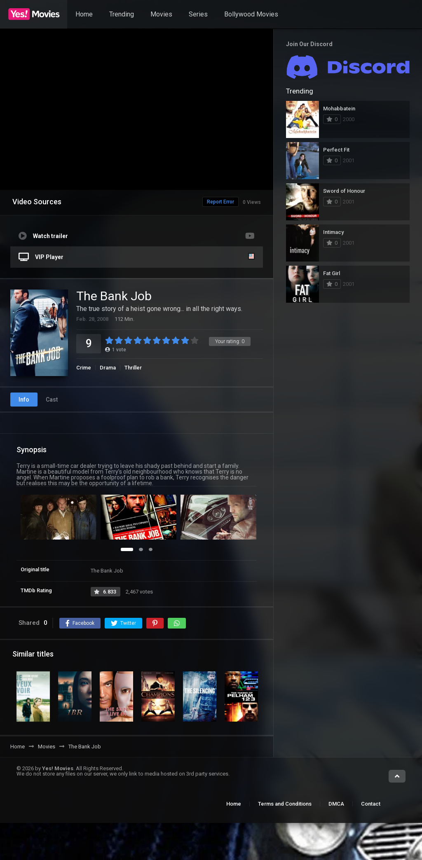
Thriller (133, 367)
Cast (52, 399)
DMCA (336, 804)
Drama (108, 367)
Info (24, 399)
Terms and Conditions (285, 804)
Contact (370, 804)
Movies (161, 14)
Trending (121, 14)
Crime (83, 367)
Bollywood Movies (251, 14)
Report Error (203, 202)
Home (84, 14)
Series (198, 14)
